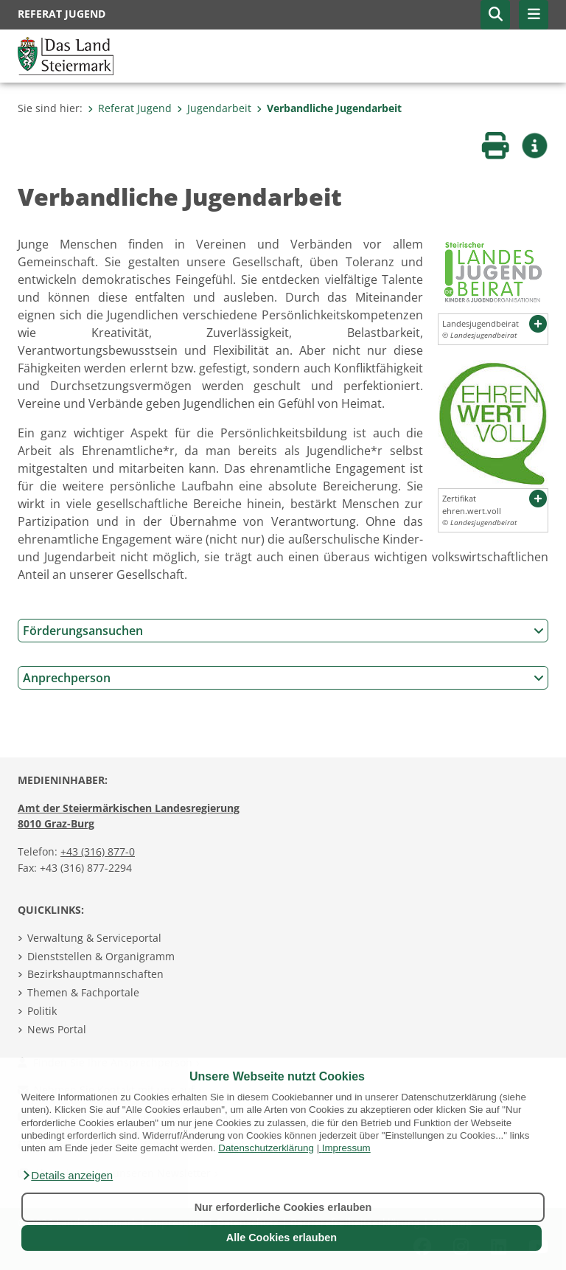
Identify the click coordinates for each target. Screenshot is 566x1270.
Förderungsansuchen (283, 630)
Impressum (346, 1147)
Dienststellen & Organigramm (101, 956)
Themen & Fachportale (83, 992)
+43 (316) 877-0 (97, 851)
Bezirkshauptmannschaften (95, 974)
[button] (67, 1175)
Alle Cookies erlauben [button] (281, 1237)
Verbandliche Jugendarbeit (329, 108)
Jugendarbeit (214, 108)
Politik (42, 1011)
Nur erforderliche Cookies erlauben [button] (283, 1207)
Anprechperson (283, 678)
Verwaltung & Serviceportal (94, 938)
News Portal (56, 1029)
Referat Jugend (130, 108)
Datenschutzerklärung (266, 1147)
